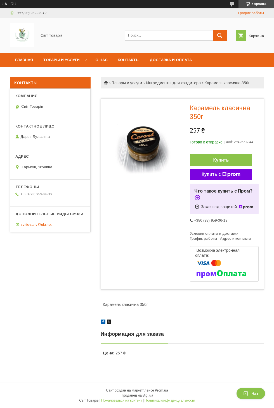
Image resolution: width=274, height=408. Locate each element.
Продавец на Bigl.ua (137, 395)
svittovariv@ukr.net (36, 224)
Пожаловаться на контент (121, 400)
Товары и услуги (61, 60)
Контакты (129, 60)
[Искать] (220, 35)
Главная (24, 60)
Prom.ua (161, 390)
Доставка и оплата (171, 60)
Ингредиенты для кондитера (173, 83)
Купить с (221, 174)
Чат (250, 393)
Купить (221, 160)
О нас (101, 60)
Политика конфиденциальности (170, 400)
